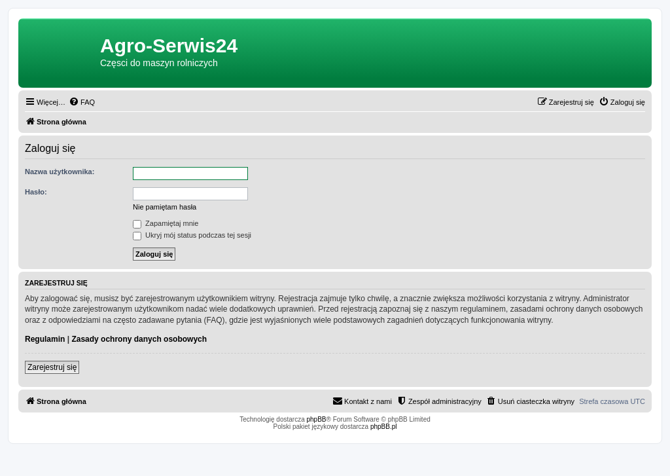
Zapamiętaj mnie (165, 223)
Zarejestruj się (52, 367)
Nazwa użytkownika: (59, 171)
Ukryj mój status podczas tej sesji (192, 235)
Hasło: (36, 192)
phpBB (316, 419)
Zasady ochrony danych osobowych (139, 339)
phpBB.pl (383, 426)
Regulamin (45, 339)
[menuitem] (82, 102)
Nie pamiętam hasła (164, 207)
